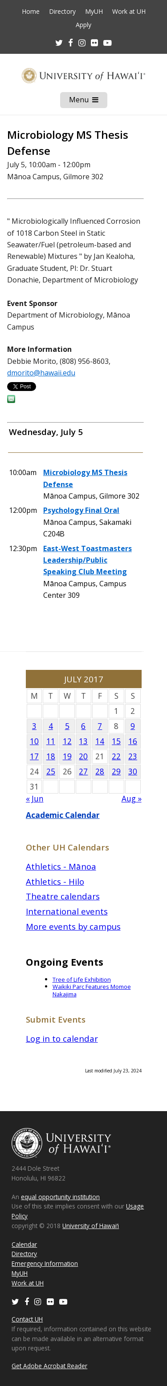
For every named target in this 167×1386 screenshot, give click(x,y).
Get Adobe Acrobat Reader (49, 1366)
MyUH (94, 11)
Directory (62, 11)
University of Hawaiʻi (90, 1225)
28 (99, 771)
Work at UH (129, 11)
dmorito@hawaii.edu (41, 373)
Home (31, 11)
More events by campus (73, 926)
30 (132, 771)
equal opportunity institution (60, 1197)
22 (116, 756)
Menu (88, 101)
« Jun (35, 799)
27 (83, 771)
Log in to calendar (62, 1038)
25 (50, 771)
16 (132, 741)
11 (50, 741)
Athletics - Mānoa (61, 866)
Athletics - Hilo (55, 881)
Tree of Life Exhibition (82, 979)
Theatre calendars (63, 896)
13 (83, 741)
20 (83, 756)
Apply (83, 24)
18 (50, 756)
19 (67, 756)
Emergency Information (45, 1263)
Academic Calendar (63, 815)
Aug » (132, 799)
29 (116, 771)
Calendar (24, 1244)
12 (67, 741)
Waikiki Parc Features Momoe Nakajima (92, 990)
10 (34, 741)
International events (67, 911)
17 (34, 756)
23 (132, 756)
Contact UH (27, 1319)
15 (116, 741)
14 (99, 741)
